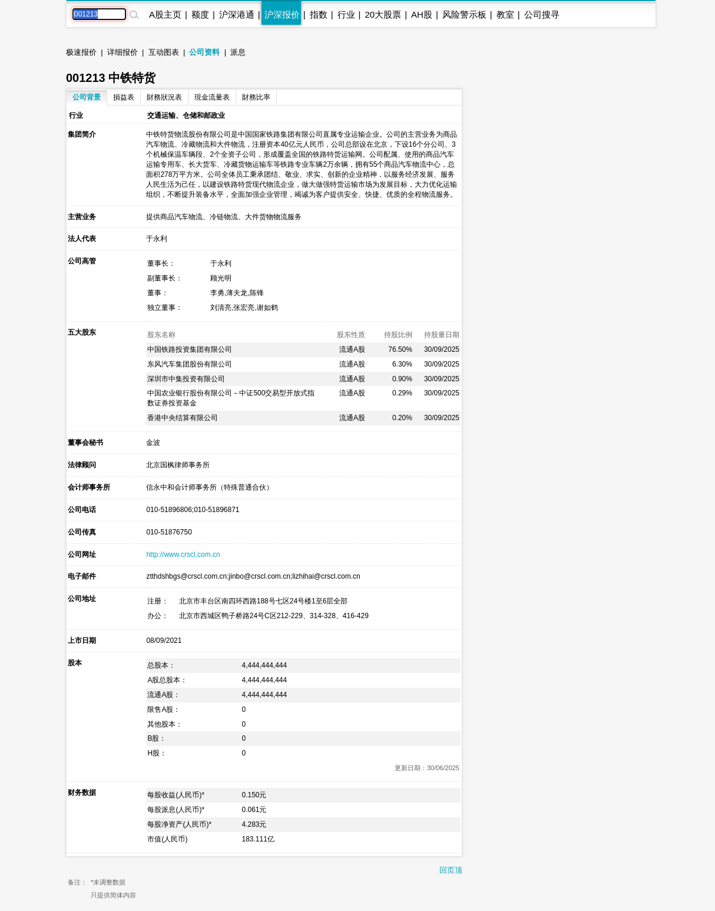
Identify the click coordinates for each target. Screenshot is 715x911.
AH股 (421, 14)
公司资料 (204, 52)
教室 (505, 14)
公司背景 (86, 97)
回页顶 (450, 870)
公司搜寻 (542, 14)
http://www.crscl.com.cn (183, 554)
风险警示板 (464, 14)
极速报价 (81, 52)
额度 (200, 14)
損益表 (123, 97)
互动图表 (163, 52)
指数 (318, 14)
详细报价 (122, 52)
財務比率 (256, 97)
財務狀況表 (164, 97)
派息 (238, 52)
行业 (346, 14)
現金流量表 (212, 97)
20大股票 (383, 14)
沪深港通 (236, 14)
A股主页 (165, 14)
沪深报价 (282, 14)
